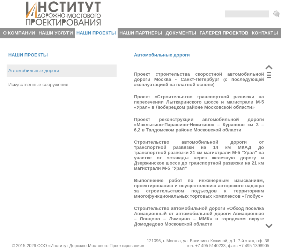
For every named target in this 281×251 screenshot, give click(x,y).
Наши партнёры (140, 33)
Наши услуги (55, 33)
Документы (180, 33)
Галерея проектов (224, 33)
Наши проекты (96, 33)
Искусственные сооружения (38, 84)
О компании (19, 33)
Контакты (265, 33)
